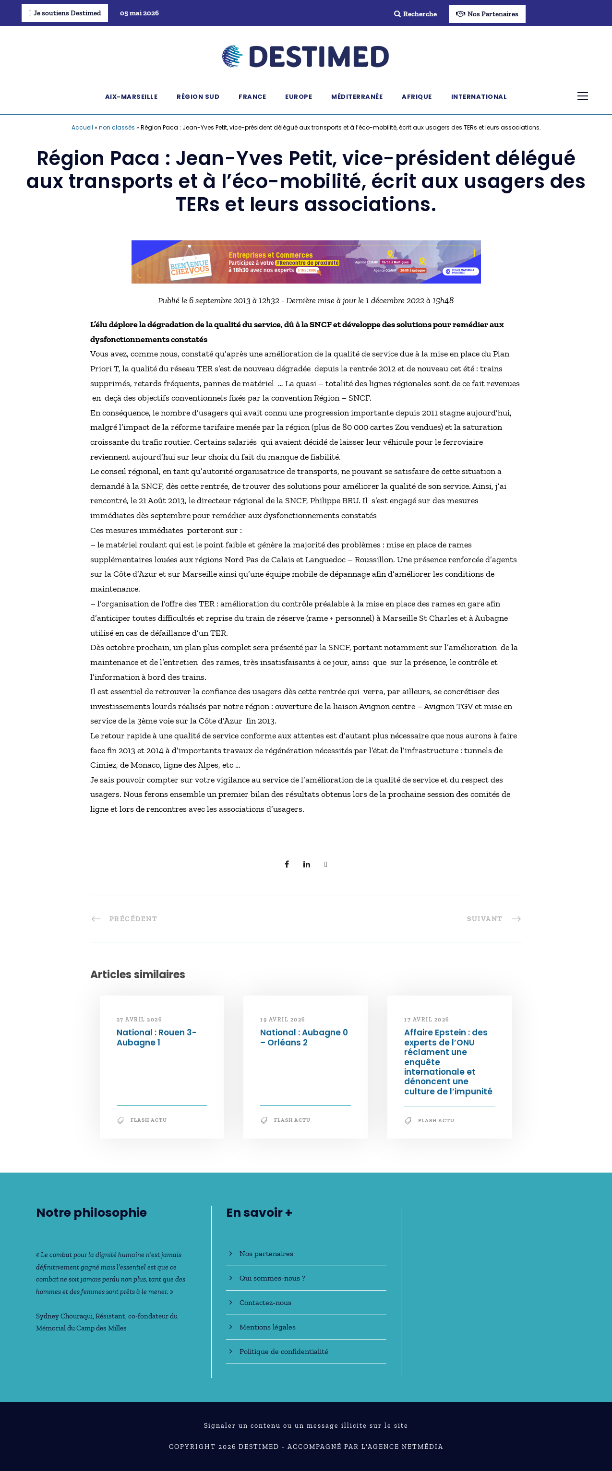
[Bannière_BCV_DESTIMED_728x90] (306, 261)
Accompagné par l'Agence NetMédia (366, 1447)
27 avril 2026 (139, 1019)
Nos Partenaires (487, 14)
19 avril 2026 (282, 1019)
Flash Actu (149, 1120)
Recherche (415, 14)
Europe (298, 96)
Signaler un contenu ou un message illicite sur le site (306, 1426)
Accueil (82, 127)
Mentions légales (268, 1326)
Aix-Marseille (131, 96)
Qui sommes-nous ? (272, 1277)
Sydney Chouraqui (64, 1316)
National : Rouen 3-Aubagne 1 (156, 1037)
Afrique (417, 96)
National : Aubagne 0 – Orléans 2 (304, 1037)
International (479, 96)
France (252, 96)
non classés (117, 127)
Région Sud (198, 96)
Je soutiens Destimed (65, 13)
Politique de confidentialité (284, 1351)
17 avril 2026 (426, 1019)
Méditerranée (357, 96)
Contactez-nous (265, 1302)
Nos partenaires (266, 1253)
